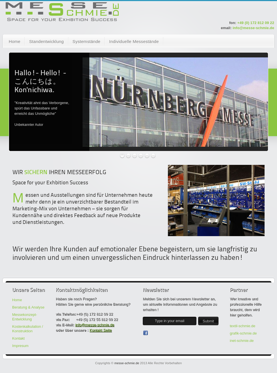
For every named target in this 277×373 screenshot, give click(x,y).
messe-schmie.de (126, 363)
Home (14, 41)
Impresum (20, 346)
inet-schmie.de (242, 340)
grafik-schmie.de (243, 333)
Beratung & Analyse (28, 307)
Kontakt (18, 338)
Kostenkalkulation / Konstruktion (27, 328)
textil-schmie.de (242, 326)
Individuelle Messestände (134, 41)
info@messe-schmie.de (253, 28)
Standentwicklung (46, 41)
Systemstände (87, 41)
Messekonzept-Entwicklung (24, 316)
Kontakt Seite (101, 330)
